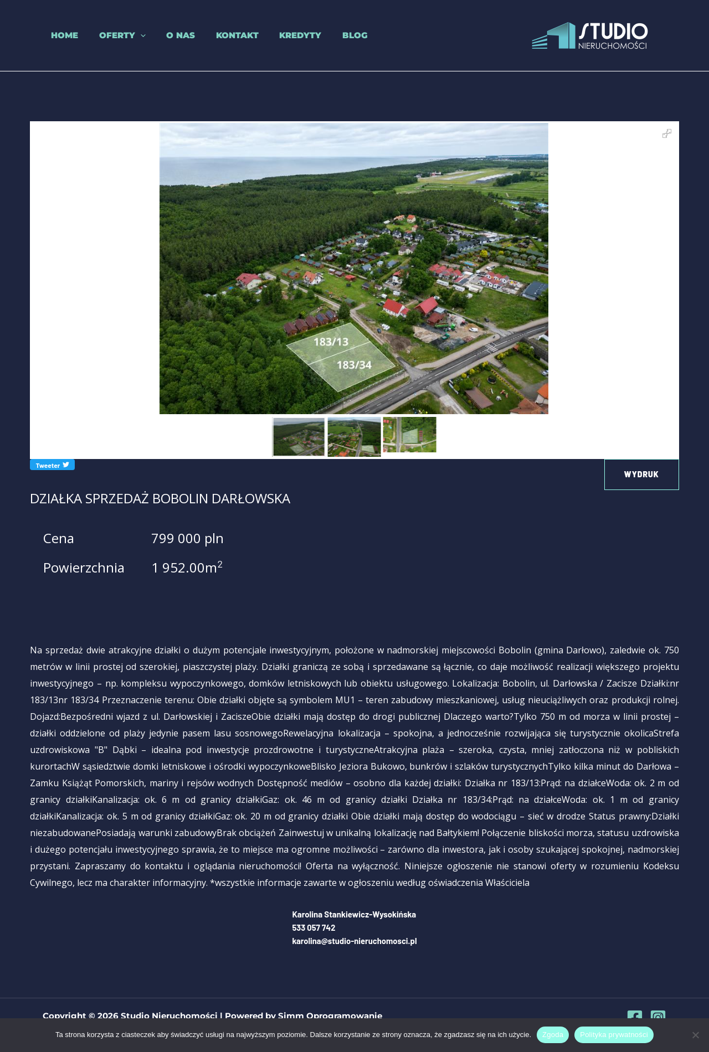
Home (56, 35)
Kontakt (216, 35)
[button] (127, 35)
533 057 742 (313, 927)
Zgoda (552, 1034)
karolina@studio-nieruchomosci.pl (354, 941)
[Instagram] (658, 1017)
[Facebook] (634, 1017)
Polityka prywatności (614, 1034)
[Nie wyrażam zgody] (695, 1034)
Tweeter (52, 464)
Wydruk (641, 474)
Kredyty (275, 35)
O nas (164, 35)
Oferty (109, 35)
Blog (325, 35)
